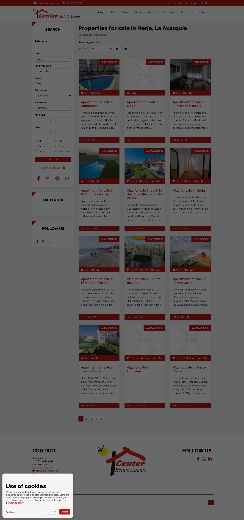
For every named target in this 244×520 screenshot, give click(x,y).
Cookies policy (16, 503)
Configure (11, 512)
